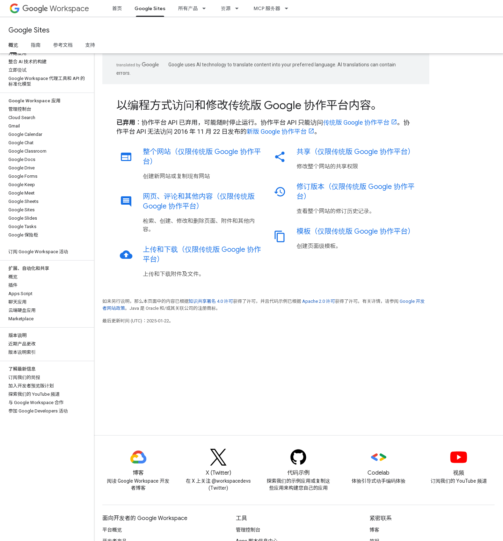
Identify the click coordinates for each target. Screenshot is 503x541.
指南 (36, 45)
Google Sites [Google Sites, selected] (150, 8)
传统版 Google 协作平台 (356, 122)
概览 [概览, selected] (13, 45)
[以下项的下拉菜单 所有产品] (206, 8)
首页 (117, 8)
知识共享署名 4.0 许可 (211, 301)
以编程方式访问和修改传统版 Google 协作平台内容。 (249, 105)
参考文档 (63, 45)
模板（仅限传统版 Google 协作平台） (356, 231)
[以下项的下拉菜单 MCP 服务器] (288, 8)
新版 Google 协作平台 (277, 131)
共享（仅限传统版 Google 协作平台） (356, 151)
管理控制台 (248, 530)
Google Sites (29, 30)
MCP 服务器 (267, 8)
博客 (374, 530)
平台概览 (112, 530)
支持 (90, 45)
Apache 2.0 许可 (318, 301)
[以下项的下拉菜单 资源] (239, 8)
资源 (226, 8)
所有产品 (188, 8)
